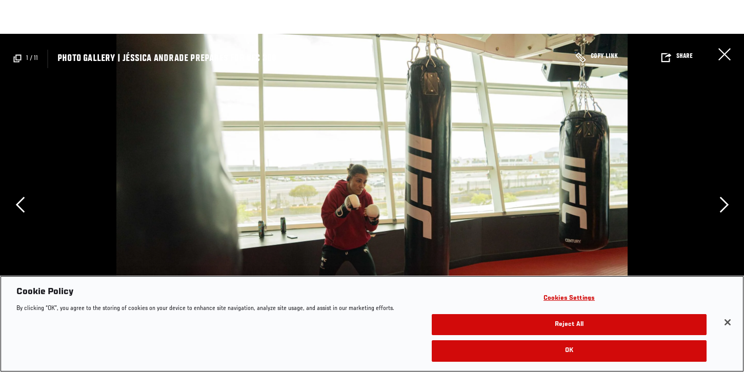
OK (569, 350)
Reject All (569, 324)
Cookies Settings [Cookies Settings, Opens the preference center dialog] (569, 298)
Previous (20, 204)
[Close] (727, 322)
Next (724, 204)
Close (724, 54)
